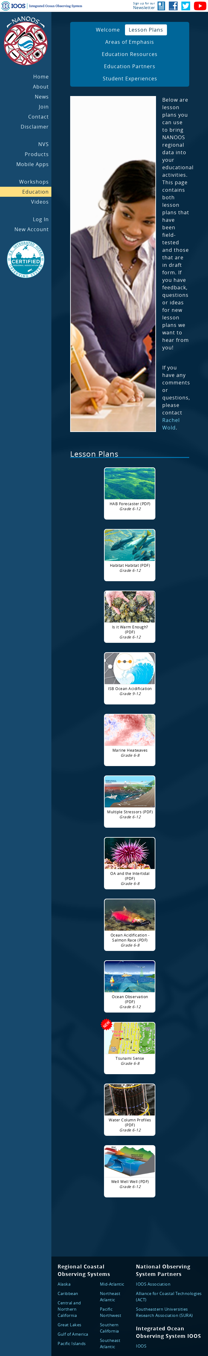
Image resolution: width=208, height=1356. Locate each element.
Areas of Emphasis (129, 41)
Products (37, 154)
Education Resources (130, 54)
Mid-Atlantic (112, 1284)
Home (41, 76)
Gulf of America (73, 1334)
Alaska (64, 1284)
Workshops (34, 181)
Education (35, 191)
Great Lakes (69, 1325)
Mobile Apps (32, 164)
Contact (38, 116)
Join (44, 106)
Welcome (108, 29)
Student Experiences (130, 78)
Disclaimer (35, 126)
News (42, 96)
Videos (40, 201)
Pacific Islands (72, 1343)
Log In (41, 219)
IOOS (141, 1346)
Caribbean (68, 1293)
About (41, 86)
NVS (43, 144)
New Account (31, 229)
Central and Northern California (69, 1309)
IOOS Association (153, 1284)
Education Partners (129, 66)
